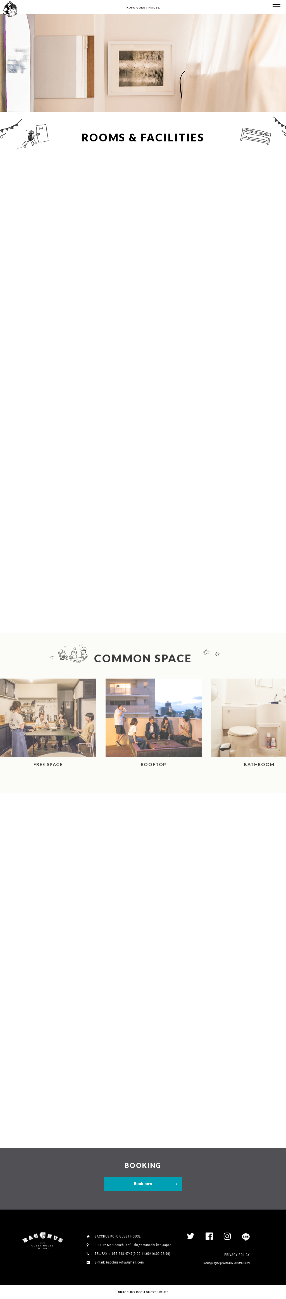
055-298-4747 (122, 1254)
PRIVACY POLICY (237, 1255)
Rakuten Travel (241, 1263)
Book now (143, 1183)
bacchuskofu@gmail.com (125, 1262)
